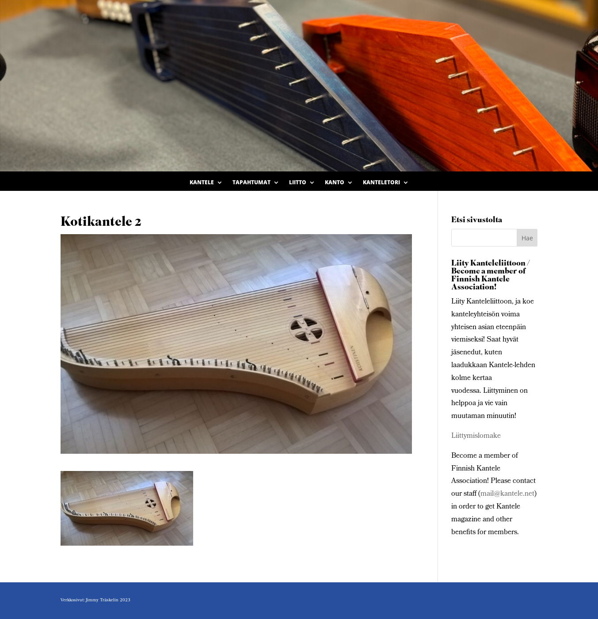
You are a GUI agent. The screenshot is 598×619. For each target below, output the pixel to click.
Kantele (202, 182)
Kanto (334, 182)
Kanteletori (381, 182)
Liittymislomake (476, 436)
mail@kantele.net (507, 494)
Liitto (297, 182)
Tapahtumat (251, 182)
